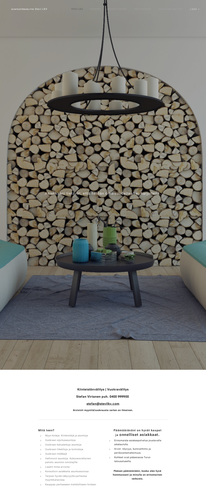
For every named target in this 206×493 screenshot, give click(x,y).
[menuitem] (77, 9)
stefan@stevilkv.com (103, 403)
